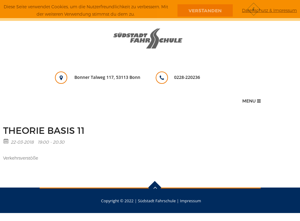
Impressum (190, 201)
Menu (251, 100)
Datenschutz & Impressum (269, 10)
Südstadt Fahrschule (157, 201)
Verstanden (205, 10)
